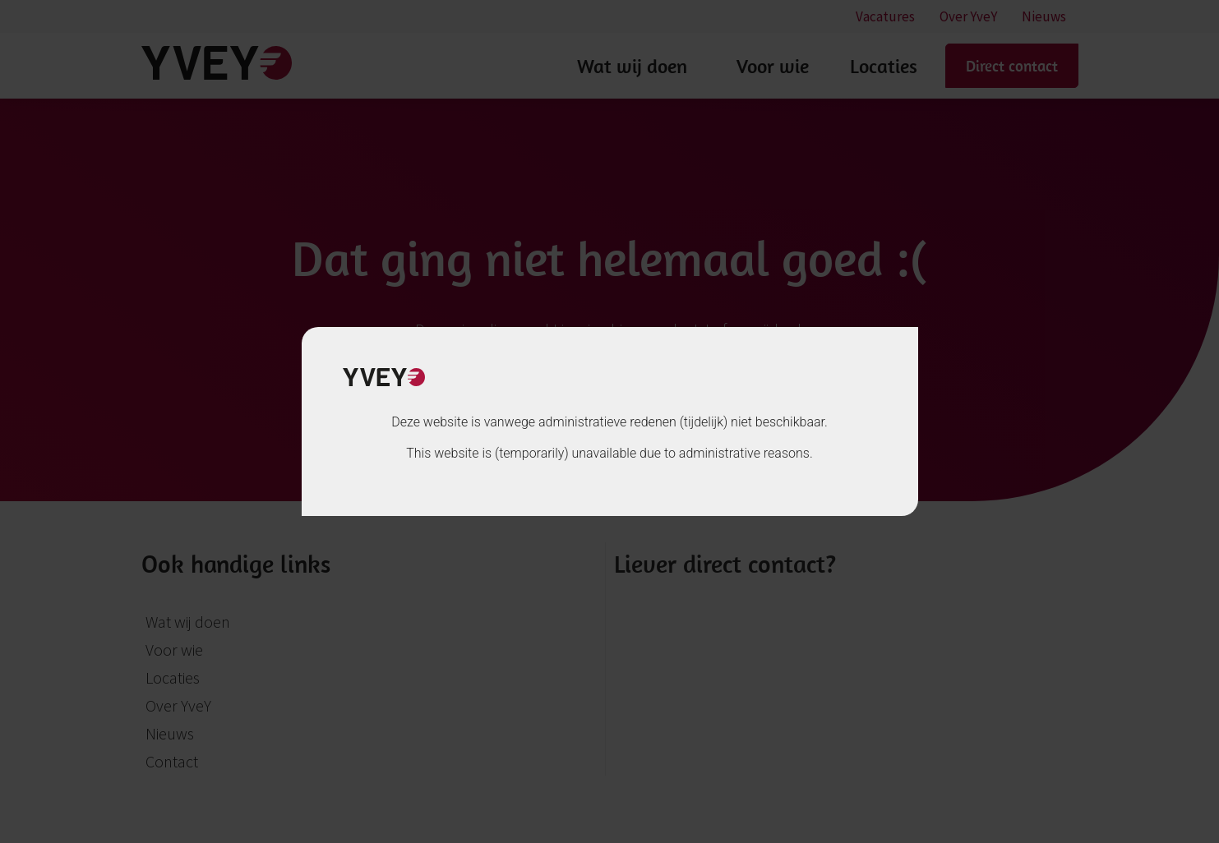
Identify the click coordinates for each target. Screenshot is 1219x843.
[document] (609, 421)
